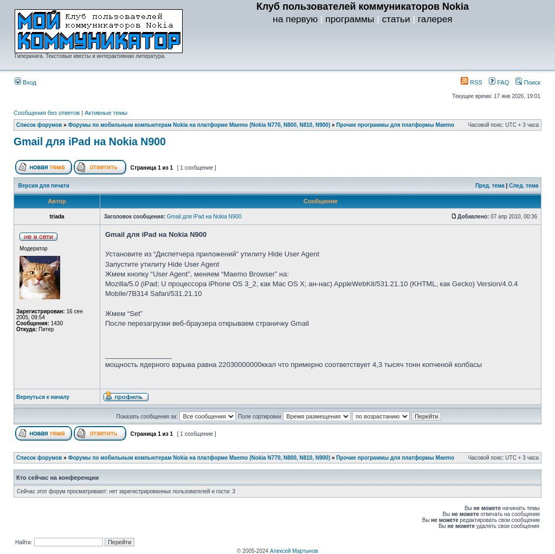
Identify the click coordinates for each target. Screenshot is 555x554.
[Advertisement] (362, 49)
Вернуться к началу (42, 397)
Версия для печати (43, 186)
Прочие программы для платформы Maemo (395, 125)
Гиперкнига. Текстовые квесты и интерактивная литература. (90, 56)
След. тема (523, 186)
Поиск (527, 82)
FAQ (499, 82)
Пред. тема (490, 186)
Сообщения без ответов (47, 112)
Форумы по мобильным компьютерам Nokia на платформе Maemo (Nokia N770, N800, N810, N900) (199, 125)
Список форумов (39, 125)
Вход (25, 82)
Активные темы (106, 112)
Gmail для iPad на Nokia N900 (90, 141)
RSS (471, 82)
